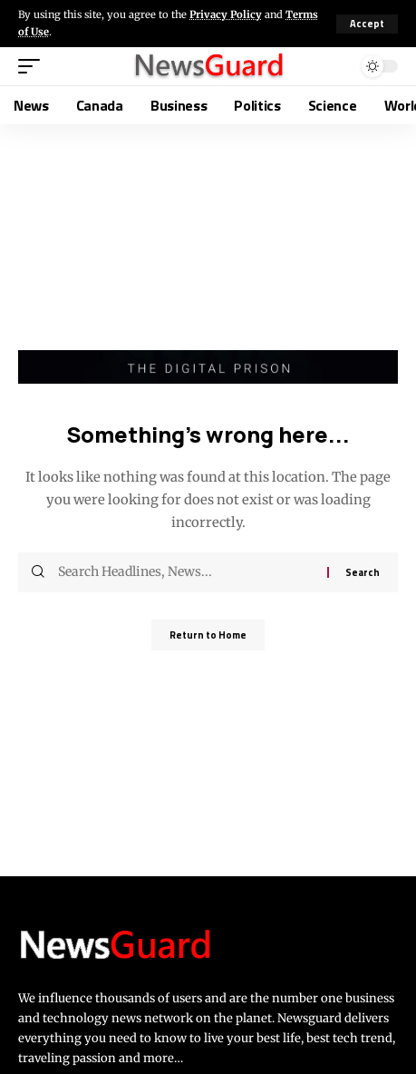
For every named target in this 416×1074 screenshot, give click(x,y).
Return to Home (208, 635)
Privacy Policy (225, 14)
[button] (367, 24)
